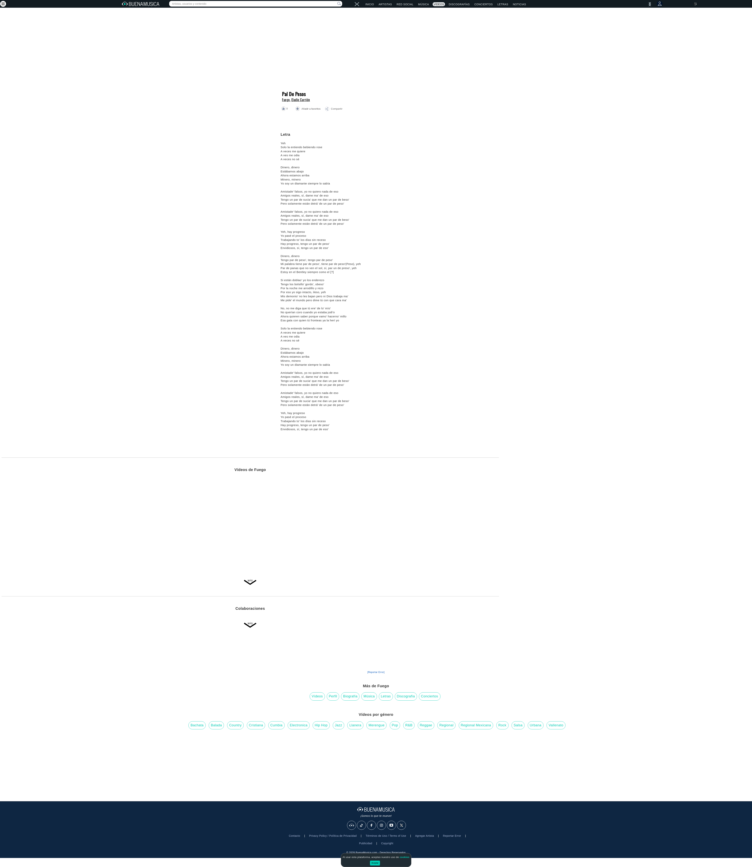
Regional (446, 725)
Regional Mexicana (476, 725)
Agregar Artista (424, 835)
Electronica (299, 725)
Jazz (338, 725)
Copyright (387, 843)
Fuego (286, 99)
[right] (355, 4)
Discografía (406, 696)
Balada (216, 725)
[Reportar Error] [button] (375, 672)
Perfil (333, 696)
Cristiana (256, 725)
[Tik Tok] (361, 825)
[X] (401, 825)
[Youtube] (391, 825)
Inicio (369, 4)
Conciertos (483, 4)
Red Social (405, 4)
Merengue (376, 725)
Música (423, 4)
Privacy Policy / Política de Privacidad (333, 835)
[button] (334, 109)
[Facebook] (371, 825)
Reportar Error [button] (452, 835)
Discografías (459, 4)
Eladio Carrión (300, 99)
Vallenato (556, 725)
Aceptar (375, 863)
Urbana (535, 725)
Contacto (294, 835)
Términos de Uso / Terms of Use (386, 835)
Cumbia (276, 725)
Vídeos (439, 4)
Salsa (518, 725)
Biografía (350, 696)
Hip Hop (321, 725)
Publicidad (365, 843)
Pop (395, 725)
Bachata (197, 725)
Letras (502, 4)
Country (235, 725)
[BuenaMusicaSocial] (351, 825)
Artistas (385, 4)
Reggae (426, 725)
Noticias (519, 4)
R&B (409, 725)
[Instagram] (381, 825)
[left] (358, 4)
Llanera (355, 725)
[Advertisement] (627, 622)
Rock (502, 725)
